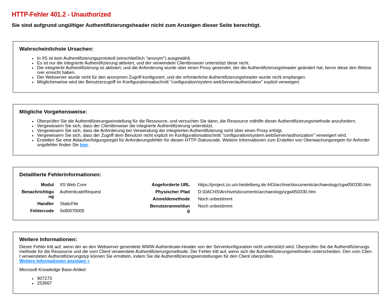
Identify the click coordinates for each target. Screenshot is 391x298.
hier (84, 144)
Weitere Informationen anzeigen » (54, 260)
